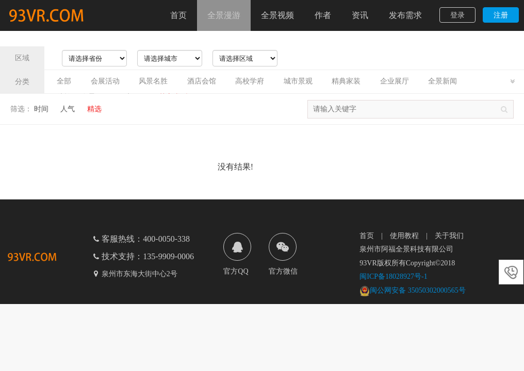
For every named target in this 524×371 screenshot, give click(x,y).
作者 (323, 15)
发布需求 (405, 15)
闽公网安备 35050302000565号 (412, 290)
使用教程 (404, 236)
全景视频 (277, 15)
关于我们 (449, 236)
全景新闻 (442, 81)
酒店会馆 (201, 81)
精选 (94, 109)
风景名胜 (153, 81)
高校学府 (249, 81)
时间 (41, 109)
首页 (178, 15)
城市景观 (298, 81)
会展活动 (105, 81)
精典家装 (346, 81)
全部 (64, 81)
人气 (67, 109)
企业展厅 (394, 81)
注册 (501, 15)
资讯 (360, 15)
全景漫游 (223, 15)
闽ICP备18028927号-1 (393, 276)
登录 (457, 15)
